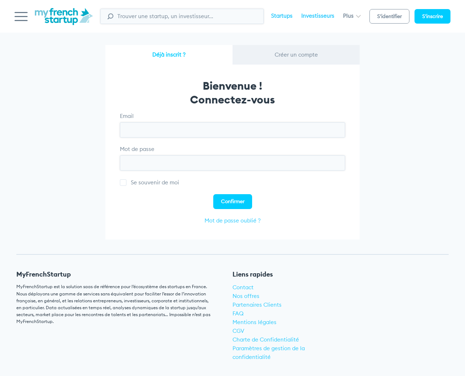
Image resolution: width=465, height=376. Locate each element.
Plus (352, 15)
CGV (238, 330)
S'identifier (389, 16)
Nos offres (245, 296)
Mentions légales (254, 322)
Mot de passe (137, 149)
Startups (281, 15)
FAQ (238, 313)
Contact (243, 287)
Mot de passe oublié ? (233, 220)
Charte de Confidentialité (265, 339)
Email (127, 116)
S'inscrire (432, 16)
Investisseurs (317, 15)
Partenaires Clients (257, 304)
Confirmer (232, 201)
